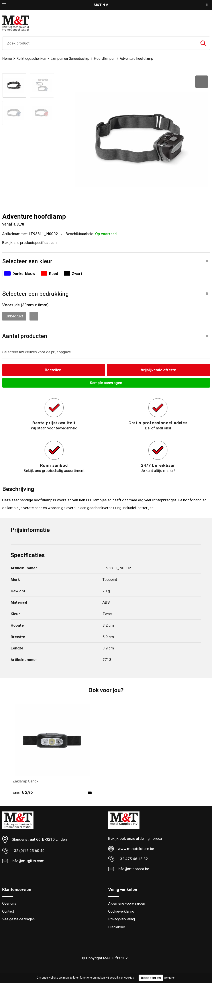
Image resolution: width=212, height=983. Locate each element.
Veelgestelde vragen (18, 919)
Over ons (9, 903)
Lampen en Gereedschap (70, 58)
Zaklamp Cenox (25, 781)
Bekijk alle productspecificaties (29, 242)
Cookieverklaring (121, 911)
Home (7, 58)
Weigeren (169, 977)
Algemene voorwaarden (126, 903)
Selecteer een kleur (27, 261)
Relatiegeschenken (31, 58)
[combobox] (99, 43)
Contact (8, 911)
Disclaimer (116, 927)
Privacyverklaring (121, 919)
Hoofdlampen (104, 58)
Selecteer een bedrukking (35, 293)
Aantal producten (24, 336)
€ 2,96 (22, 792)
